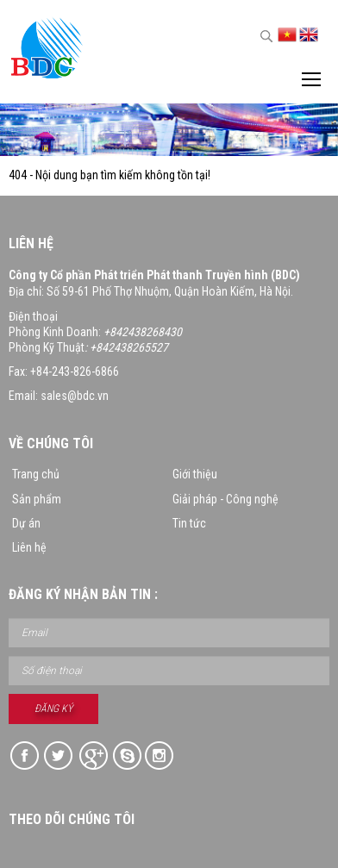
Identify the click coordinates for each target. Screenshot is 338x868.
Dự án (26, 523)
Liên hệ (29, 547)
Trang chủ (35, 474)
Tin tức (189, 523)
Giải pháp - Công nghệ (225, 499)
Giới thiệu (194, 474)
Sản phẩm (36, 499)
